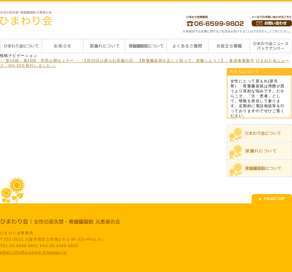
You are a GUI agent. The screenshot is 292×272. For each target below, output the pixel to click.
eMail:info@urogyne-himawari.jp (33, 252)
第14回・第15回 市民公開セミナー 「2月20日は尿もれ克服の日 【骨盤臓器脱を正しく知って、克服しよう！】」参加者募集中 (127, 60)
